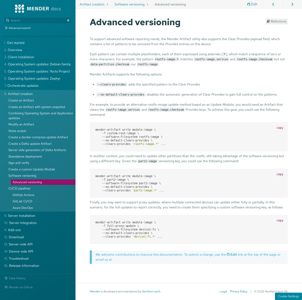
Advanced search (20, 28)
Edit (252, 4)
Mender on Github (18, 287)
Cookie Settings (288, 296)
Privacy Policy (238, 291)
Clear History (15, 278)
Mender (95, 291)
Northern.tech (151, 291)
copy (280, 127)
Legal (223, 291)
